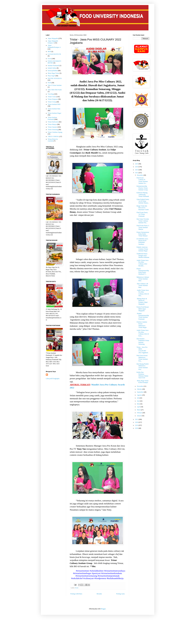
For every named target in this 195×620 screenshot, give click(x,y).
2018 (137, 428)
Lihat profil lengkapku (52, 378)
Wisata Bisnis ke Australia (53, 140)
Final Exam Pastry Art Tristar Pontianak (142, 214)
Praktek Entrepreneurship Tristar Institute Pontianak (143, 316)
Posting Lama (120, 594)
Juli (138, 398)
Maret (139, 410)
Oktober (139, 389)
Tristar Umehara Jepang (55, 132)
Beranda (99, 594)
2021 (137, 419)
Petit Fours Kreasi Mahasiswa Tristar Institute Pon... (142, 358)
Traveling (51, 94)
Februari (139, 413)
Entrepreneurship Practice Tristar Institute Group (142, 188)
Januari (139, 416)
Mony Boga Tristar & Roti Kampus (142, 381)
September (140, 392)
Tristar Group (52, 102)
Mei (138, 404)
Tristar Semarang (53, 129)
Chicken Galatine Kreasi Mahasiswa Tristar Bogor (142, 324)
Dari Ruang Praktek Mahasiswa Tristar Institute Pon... (142, 366)
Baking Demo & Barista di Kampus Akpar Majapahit (142, 301)
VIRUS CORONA (53, 136)
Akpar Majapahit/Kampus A (54, 46)
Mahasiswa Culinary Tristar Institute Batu (143, 279)
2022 (137, 173)
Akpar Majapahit (53, 38)
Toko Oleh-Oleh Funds (55, 90)
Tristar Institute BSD (54, 104)
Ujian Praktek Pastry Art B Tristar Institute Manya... (143, 201)
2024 (137, 167)
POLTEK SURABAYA (55, 78)
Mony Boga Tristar (53, 73)
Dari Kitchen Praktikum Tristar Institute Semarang (143, 341)
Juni (138, 401)
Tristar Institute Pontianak (52, 118)
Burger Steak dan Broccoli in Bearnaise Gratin (143, 207)
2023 (137, 170)
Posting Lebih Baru (76, 594)
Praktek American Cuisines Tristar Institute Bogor (142, 249)
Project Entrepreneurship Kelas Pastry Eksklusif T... (143, 271)
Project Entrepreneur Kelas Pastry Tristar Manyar (143, 234)
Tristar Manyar (52, 124)
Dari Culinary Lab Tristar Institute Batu (142, 285)
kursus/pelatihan (53, 70)
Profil (49, 83)
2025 (137, 164)
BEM (49, 51)
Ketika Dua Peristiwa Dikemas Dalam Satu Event (142, 375)
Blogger (103, 609)
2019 (137, 425)
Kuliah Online (52, 68)
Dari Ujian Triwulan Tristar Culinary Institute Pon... (143, 221)
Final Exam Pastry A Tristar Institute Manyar (143, 227)
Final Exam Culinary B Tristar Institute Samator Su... (142, 180)
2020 (137, 422)
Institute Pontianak (53, 65)
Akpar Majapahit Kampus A (53, 42)
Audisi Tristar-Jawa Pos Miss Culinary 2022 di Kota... (143, 333)
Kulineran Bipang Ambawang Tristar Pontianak (143, 194)
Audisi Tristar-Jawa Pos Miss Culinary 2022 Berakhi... (142, 263)
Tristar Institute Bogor (54, 113)
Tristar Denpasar (53, 99)
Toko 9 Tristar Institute (55, 85)
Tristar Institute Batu (54, 109)
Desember (140, 175)
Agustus (139, 395)
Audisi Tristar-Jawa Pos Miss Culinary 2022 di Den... (143, 293)
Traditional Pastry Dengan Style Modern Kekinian (143, 255)
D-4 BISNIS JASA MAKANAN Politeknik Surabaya (142, 241)
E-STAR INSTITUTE (54, 54)
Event (76, 587)
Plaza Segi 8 (51, 76)
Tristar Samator (52, 127)
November (140, 386)
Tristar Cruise (52, 97)
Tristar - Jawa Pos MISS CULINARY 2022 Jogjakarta (142, 349)
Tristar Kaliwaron (53, 122)
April (138, 407)
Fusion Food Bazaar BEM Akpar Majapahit (143, 309)
